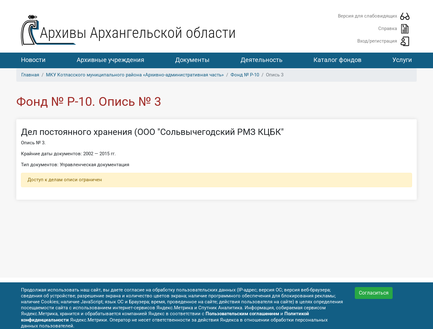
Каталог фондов (337, 60)
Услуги (402, 60)
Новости (33, 60)
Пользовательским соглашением (242, 313)
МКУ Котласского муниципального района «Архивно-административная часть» (135, 75)
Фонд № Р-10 (245, 75)
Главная (30, 75)
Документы (192, 60)
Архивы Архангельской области (138, 33)
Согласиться (374, 293)
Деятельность (262, 60)
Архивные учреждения (110, 60)
